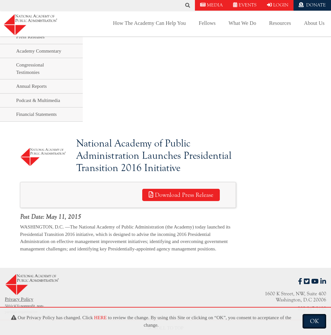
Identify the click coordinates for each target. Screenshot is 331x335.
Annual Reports (31, 86)
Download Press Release (181, 194)
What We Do (242, 23)
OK (314, 321)
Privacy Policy (19, 299)
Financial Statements (36, 114)
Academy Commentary (38, 51)
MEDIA (211, 5)
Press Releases (30, 36)
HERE (100, 317)
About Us (314, 23)
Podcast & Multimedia (38, 100)
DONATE (312, 5)
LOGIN (277, 5)
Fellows (207, 23)
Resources (280, 23)
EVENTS (245, 5)
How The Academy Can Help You (149, 23)
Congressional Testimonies (30, 68)
